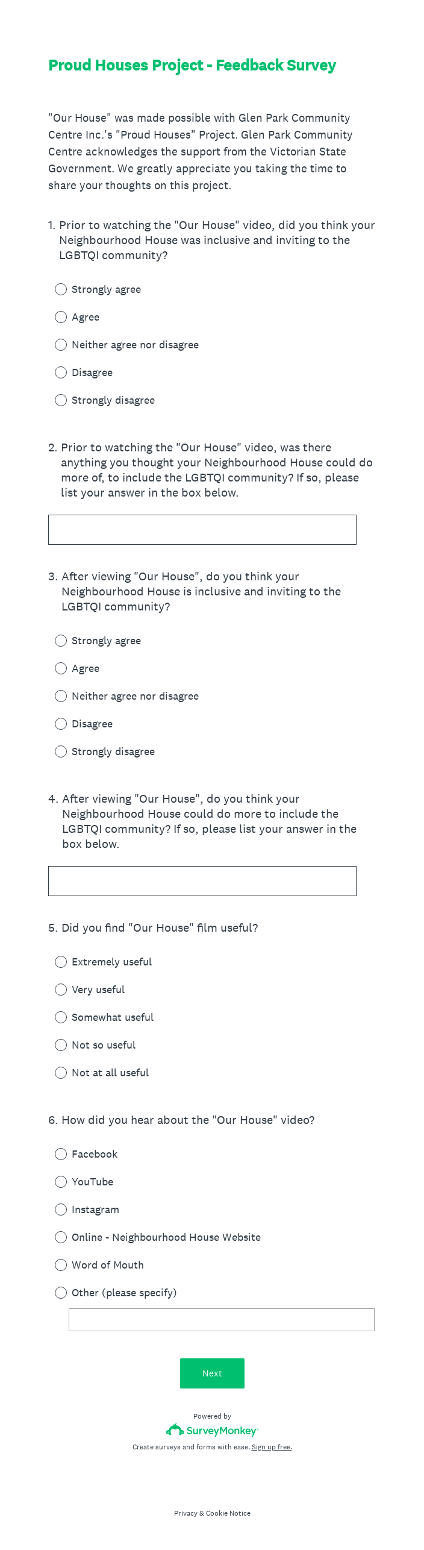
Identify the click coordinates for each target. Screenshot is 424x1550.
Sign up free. (272, 1447)
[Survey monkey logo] (212, 1430)
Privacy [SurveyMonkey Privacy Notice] (186, 1513)
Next (212, 1373)
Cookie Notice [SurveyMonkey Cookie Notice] (228, 1513)
